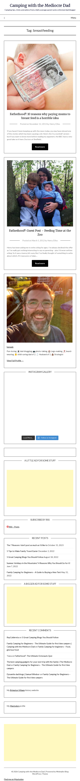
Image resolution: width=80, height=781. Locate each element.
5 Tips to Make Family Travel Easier (22, 551)
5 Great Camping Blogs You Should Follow (25, 557)
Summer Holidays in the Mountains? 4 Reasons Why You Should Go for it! (38, 563)
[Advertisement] (40, 488)
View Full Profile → (15, 360)
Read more (40, 147)
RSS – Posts (13, 527)
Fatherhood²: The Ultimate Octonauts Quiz (33, 656)
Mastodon (14, 706)
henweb (10, 347)
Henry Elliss (55, 124)
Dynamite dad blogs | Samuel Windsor (23, 674)
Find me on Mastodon (14, 779)
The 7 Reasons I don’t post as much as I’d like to (27, 545)
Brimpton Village (17, 690)
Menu (73, 17)
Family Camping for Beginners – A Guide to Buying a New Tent (34, 572)
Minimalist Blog (62, 771)
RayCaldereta (13, 637)
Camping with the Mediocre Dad (40, 5)
